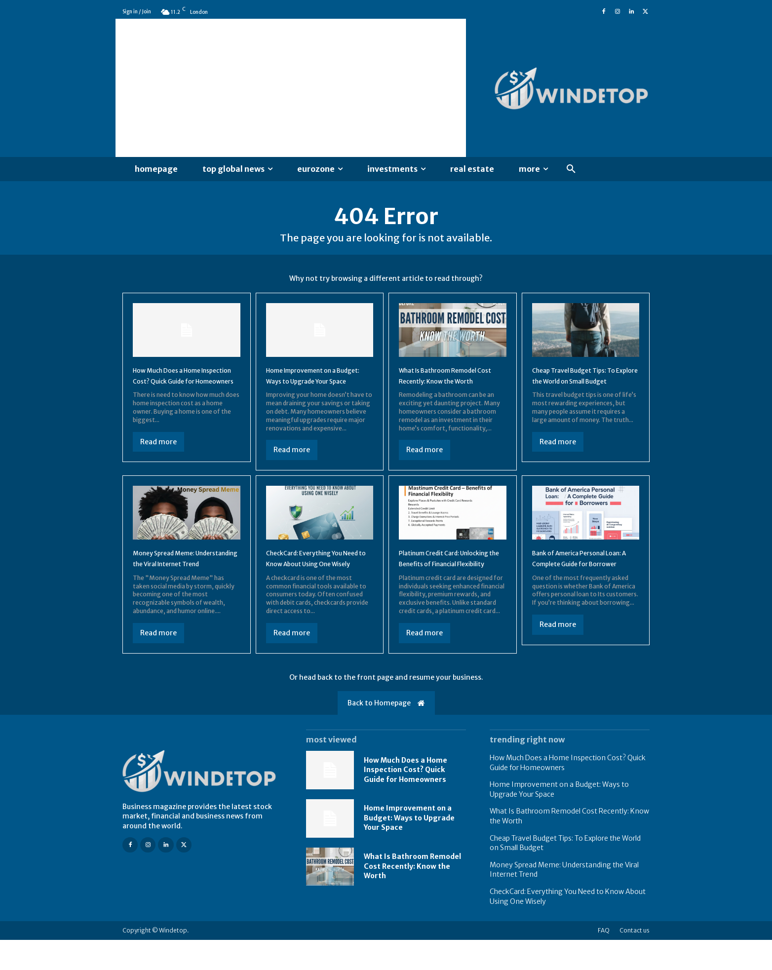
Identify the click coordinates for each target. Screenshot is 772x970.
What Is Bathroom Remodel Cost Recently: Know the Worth (450, 389)
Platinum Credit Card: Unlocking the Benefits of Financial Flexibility (446, 582)
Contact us (634, 960)
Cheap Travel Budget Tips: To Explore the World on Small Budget (581, 389)
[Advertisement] (291, 88)
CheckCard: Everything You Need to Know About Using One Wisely (316, 582)
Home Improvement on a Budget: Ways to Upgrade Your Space (314, 389)
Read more (158, 460)
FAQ (604, 960)
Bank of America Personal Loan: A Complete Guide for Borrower (583, 582)
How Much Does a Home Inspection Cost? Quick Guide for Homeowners (177, 389)
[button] (571, 169)
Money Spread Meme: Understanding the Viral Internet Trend (177, 582)
